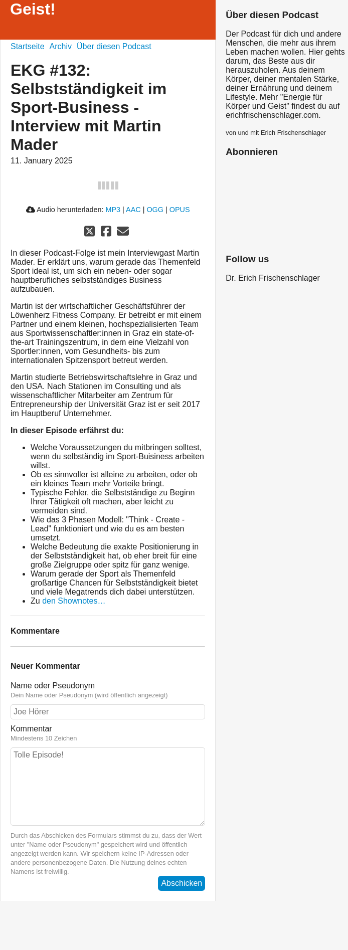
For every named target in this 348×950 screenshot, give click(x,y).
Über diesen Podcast (114, 46)
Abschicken (181, 883)
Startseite (28, 46)
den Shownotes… (73, 601)
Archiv (61, 46)
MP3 (113, 210)
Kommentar (31, 728)
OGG (154, 210)
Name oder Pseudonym (53, 685)
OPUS (179, 210)
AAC (133, 210)
